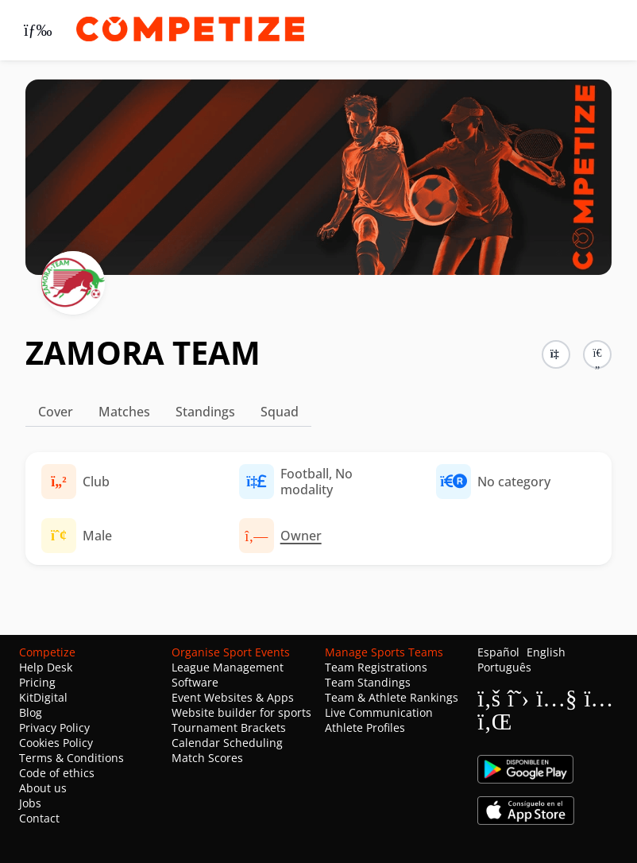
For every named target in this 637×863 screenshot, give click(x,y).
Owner (301, 535)
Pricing (37, 682)
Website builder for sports (241, 712)
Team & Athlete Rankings (391, 697)
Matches (124, 411)
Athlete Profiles (365, 727)
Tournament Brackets (229, 727)
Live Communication (379, 712)
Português (504, 667)
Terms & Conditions (71, 757)
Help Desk (45, 667)
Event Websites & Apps (233, 697)
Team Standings (368, 682)
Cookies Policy (56, 742)
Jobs (30, 803)
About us (43, 787)
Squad (280, 411)
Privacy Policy (54, 727)
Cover (55, 411)
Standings (205, 411)
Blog (30, 712)
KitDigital (43, 697)
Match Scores (207, 757)
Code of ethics (57, 772)
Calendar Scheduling (227, 742)
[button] (597, 354)
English (546, 652)
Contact (39, 818)
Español (498, 652)
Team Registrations (376, 667)
